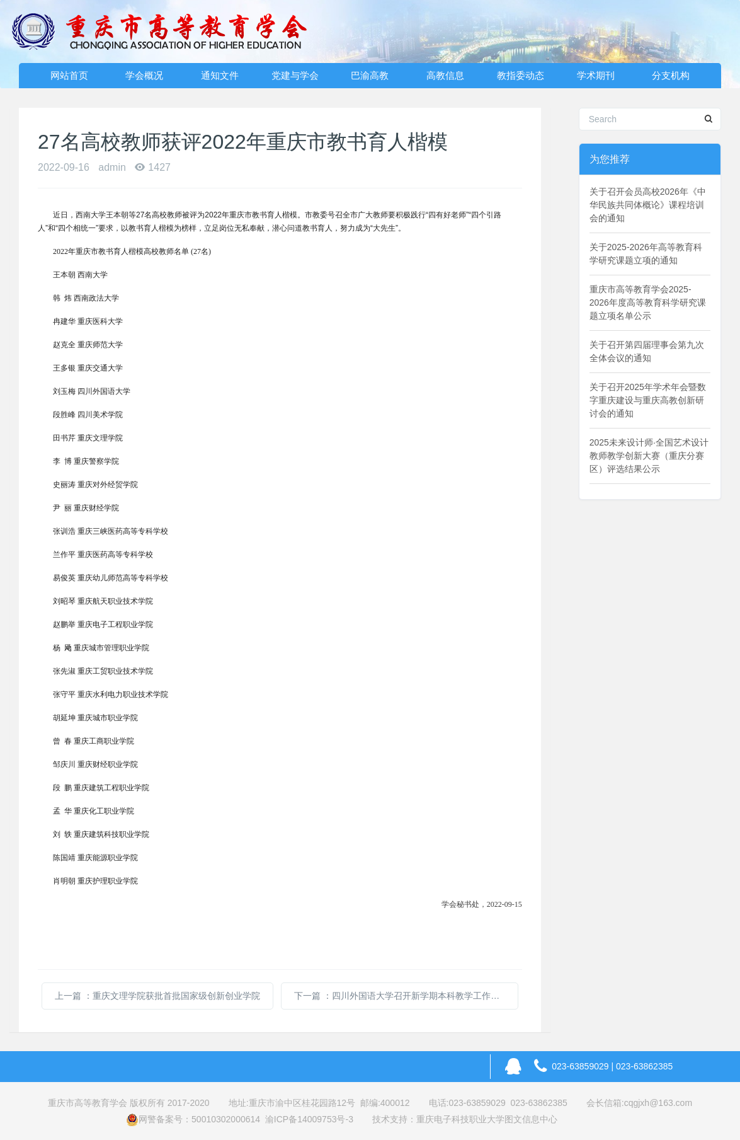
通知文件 (220, 75)
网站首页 (69, 75)
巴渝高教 (370, 75)
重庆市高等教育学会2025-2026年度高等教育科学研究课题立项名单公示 (647, 302)
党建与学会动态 (295, 79)
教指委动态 (520, 75)
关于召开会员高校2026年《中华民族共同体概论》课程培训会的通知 (647, 205)
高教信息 (445, 75)
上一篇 (157, 996)
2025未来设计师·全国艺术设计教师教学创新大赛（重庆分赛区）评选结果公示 (649, 455)
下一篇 (406, 996)
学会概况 (144, 75)
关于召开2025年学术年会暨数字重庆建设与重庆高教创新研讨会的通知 (647, 400)
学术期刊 (596, 75)
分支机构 (671, 75)
